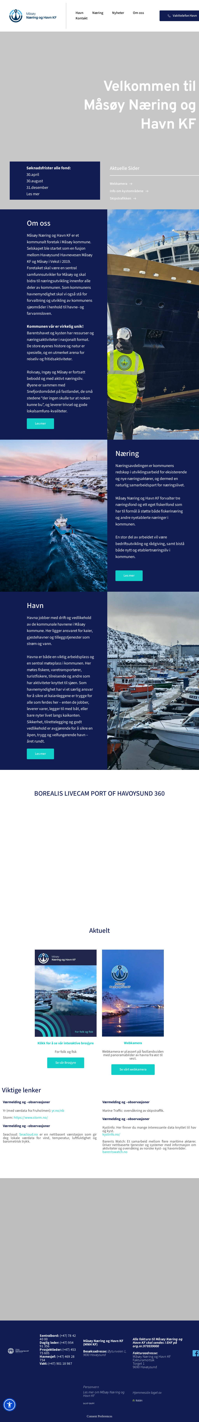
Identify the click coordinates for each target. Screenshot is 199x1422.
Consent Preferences (99, 1416)
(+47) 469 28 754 (57, 1358)
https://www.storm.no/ (31, 1117)
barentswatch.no (115, 1151)
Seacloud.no (28, 1134)
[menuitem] (79, 13)
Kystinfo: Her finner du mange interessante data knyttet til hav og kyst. (149, 1129)
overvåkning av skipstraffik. (144, 1110)
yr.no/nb (58, 1110)
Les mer (33, 194)
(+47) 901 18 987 (60, 1363)
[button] (9, 1404)
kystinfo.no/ (111, 1134)
